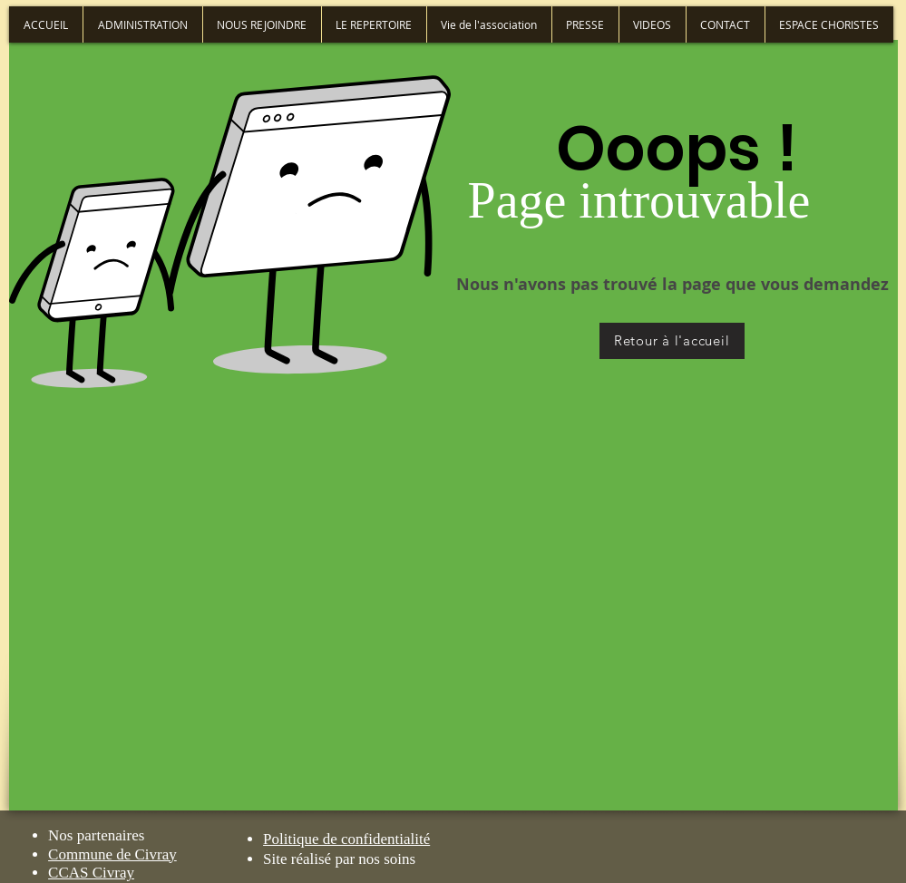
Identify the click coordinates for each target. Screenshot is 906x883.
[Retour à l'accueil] (672, 341)
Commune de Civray (112, 854)
